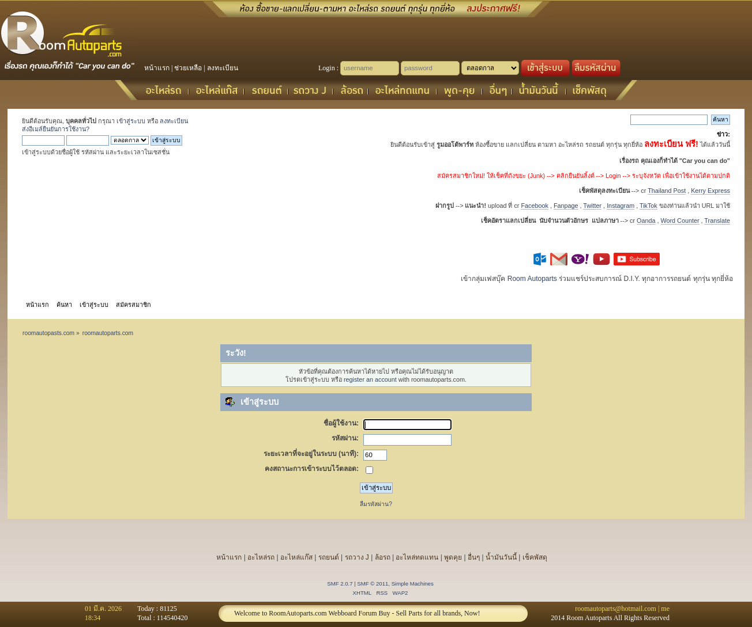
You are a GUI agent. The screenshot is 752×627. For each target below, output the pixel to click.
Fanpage (566, 205)
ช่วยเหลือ (188, 68)
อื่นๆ (474, 557)
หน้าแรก (157, 68)
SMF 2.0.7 (339, 583)
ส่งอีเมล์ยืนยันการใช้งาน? (55, 129)
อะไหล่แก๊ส (296, 557)
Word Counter (680, 220)
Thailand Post (667, 190)
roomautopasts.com (48, 333)
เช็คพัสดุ (534, 557)
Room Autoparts (532, 279)
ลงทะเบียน (222, 68)
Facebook (534, 205)
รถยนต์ (328, 557)
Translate (717, 220)
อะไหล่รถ (261, 557)
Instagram (620, 205)
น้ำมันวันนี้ (501, 557)
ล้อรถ (382, 557)
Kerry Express (710, 190)
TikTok (648, 205)
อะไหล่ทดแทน (417, 557)
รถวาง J (357, 557)
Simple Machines (413, 583)
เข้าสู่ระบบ (130, 120)
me (665, 609)
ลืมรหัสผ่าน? (376, 504)
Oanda (646, 220)
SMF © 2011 (372, 583)
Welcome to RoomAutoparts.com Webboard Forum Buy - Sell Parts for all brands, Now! (357, 613)
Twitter (592, 205)
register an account (370, 379)
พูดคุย (453, 557)
